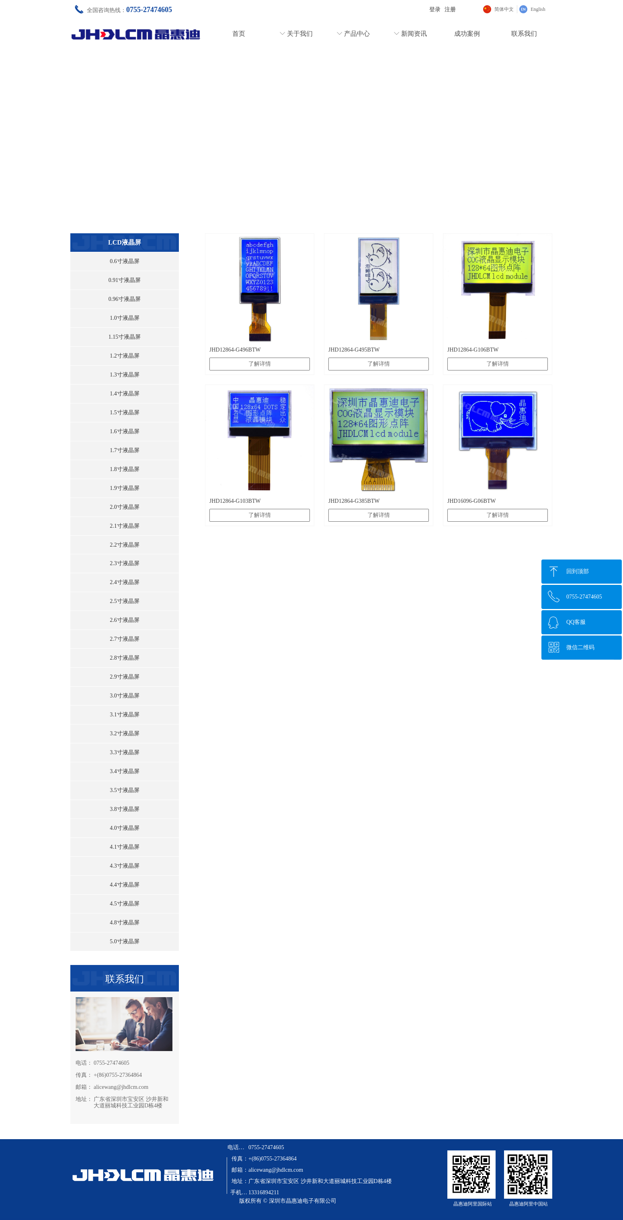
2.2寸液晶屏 (124, 545)
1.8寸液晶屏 (124, 469)
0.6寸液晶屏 (124, 261)
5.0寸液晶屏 (124, 941)
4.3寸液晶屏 (124, 866)
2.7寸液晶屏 (124, 639)
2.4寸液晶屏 (124, 582)
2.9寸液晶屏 (124, 677)
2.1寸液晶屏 (124, 526)
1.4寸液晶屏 (124, 394)
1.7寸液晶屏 (124, 450)
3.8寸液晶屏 (124, 809)
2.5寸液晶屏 (124, 601)
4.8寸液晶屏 (124, 923)
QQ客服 (576, 622)
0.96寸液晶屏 (125, 299)
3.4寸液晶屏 (124, 771)
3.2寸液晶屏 (124, 733)
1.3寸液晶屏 (124, 375)
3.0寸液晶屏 (124, 696)
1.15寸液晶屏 (125, 337)
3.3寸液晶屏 (124, 752)
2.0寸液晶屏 (124, 507)
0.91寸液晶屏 (125, 280)
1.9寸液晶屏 (124, 488)
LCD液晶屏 (124, 242)
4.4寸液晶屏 (124, 885)
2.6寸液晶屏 (124, 620)
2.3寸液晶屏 (124, 563)
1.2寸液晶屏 (124, 356)
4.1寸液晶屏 (124, 847)
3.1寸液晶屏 (124, 715)
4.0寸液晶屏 (124, 828)
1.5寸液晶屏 (124, 412)
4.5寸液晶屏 (124, 904)
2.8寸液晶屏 (124, 658)
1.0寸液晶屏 (124, 318)
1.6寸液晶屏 (124, 431)
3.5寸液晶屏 (124, 790)
